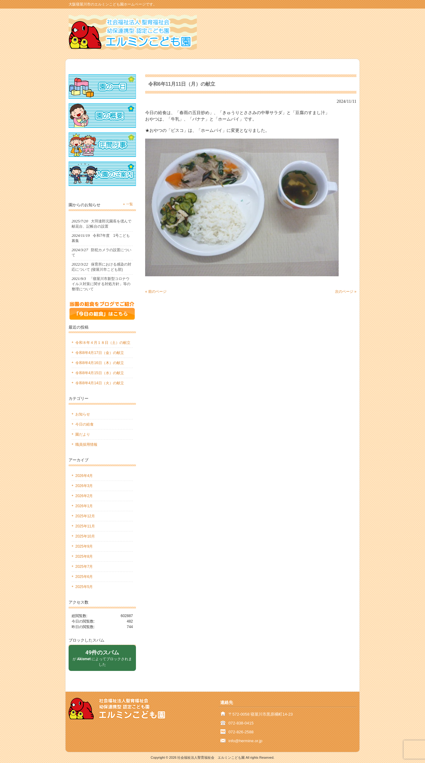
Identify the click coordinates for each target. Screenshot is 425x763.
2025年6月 (84, 577)
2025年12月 (85, 516)
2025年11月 (85, 526)
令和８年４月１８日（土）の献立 (102, 343)
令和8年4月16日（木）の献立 (99, 363)
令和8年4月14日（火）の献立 (99, 383)
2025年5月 (84, 587)
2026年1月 (84, 506)
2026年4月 (84, 476)
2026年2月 (84, 496)
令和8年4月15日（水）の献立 (99, 373)
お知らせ (82, 414)
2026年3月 (84, 486)
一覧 (129, 204)
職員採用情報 (86, 444)
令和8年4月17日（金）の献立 (99, 353)
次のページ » (345, 291)
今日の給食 (84, 424)
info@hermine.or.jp (245, 741)
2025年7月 (84, 566)
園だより (82, 434)
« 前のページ (156, 291)
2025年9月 (84, 546)
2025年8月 (84, 556)
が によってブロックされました (102, 658)
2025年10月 (85, 536)
